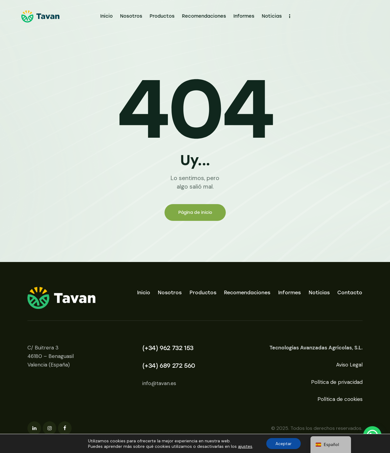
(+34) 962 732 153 (167, 348)
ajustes (245, 446)
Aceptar (283, 443)
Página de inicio (195, 212)
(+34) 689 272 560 (168, 365)
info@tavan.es (159, 383)
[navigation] (330, 444)
